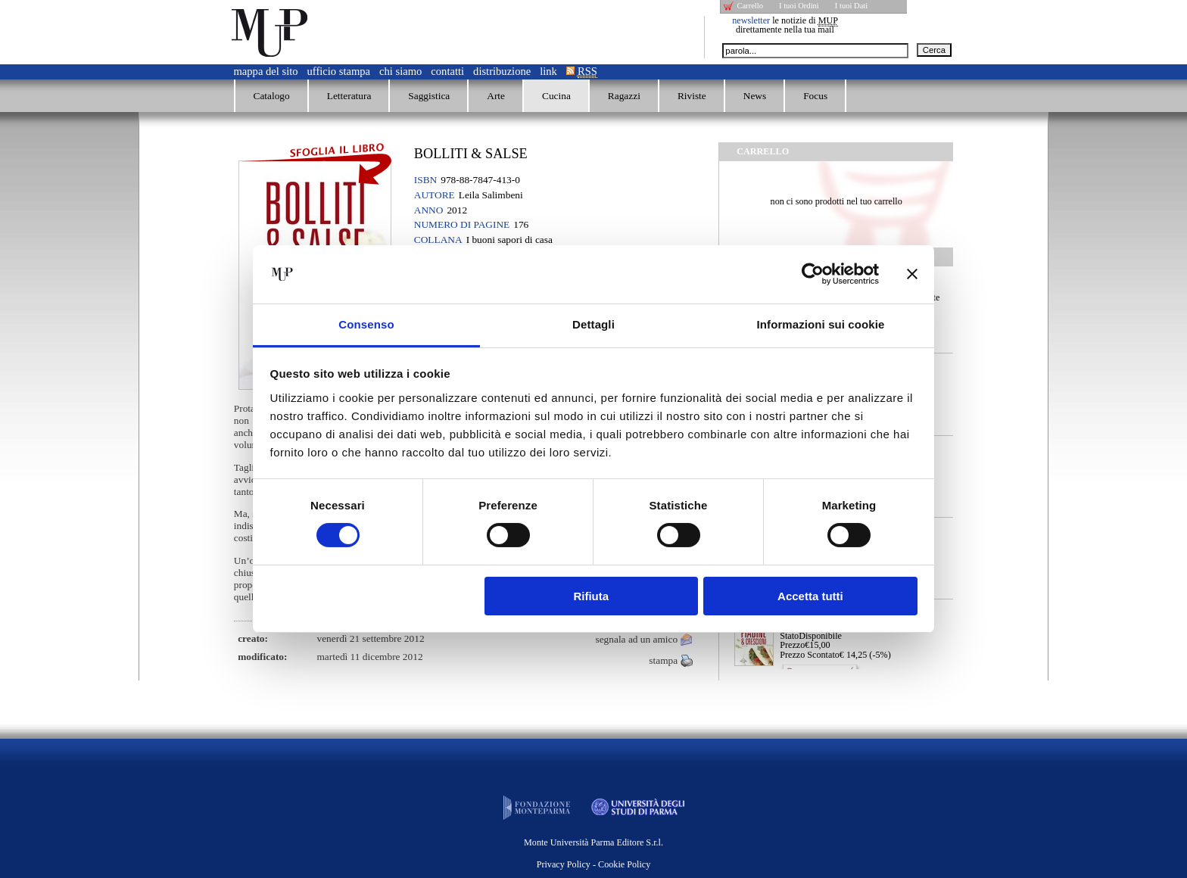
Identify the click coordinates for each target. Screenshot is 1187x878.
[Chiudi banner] (912, 274)
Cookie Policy (624, 864)
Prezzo (792, 645)
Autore (434, 195)
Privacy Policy (563, 864)
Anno (429, 210)
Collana (438, 239)
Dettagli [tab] (593, 324)
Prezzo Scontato (810, 654)
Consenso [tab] (366, 324)
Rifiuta (591, 596)
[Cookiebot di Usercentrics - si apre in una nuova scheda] (812, 274)
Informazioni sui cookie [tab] (821, 324)
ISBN (425, 179)
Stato (789, 635)
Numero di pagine (461, 224)
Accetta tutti (810, 596)
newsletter (751, 20)
